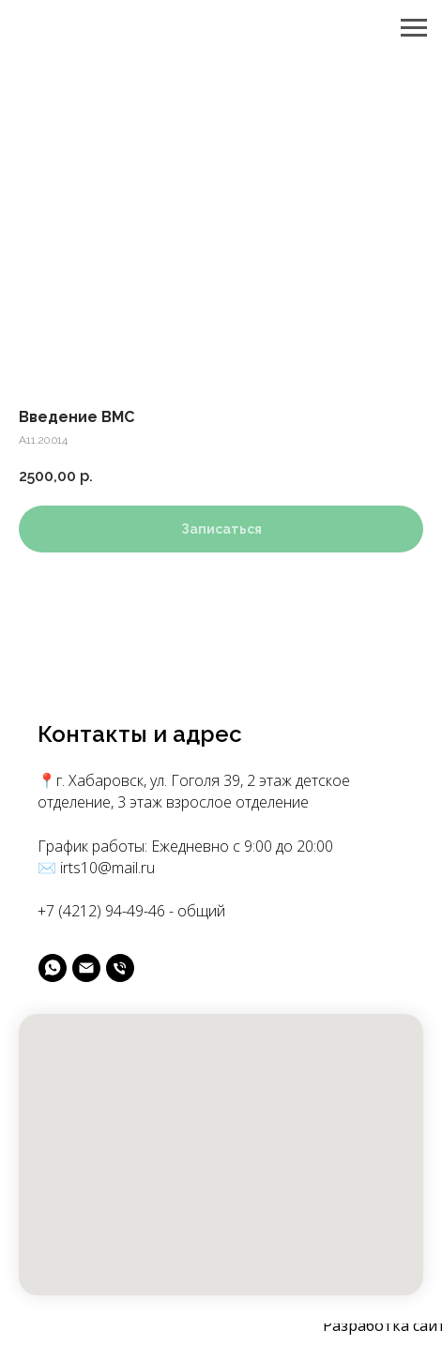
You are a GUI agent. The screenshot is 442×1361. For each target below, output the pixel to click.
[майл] (86, 968)
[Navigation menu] (414, 28)
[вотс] (52, 968)
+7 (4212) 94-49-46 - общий (131, 910)
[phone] (120, 968)
